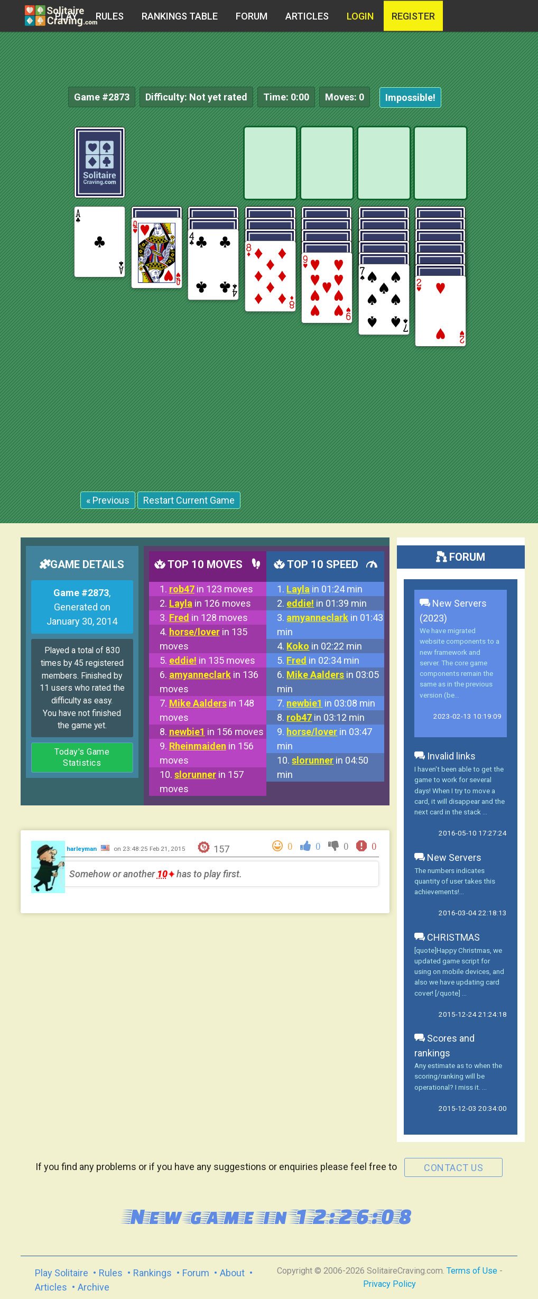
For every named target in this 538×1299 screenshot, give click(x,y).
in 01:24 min (324, 589)
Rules (110, 16)
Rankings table (180, 16)
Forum (251, 16)
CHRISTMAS (447, 937)
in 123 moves (211, 589)
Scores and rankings (444, 1046)
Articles (307, 16)
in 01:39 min (326, 603)
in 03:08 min (330, 703)
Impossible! (410, 97)
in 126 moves (210, 603)
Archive (93, 1287)
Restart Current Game (189, 500)
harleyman (82, 848)
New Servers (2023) (453, 611)
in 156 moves (216, 731)
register (413, 16)
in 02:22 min (324, 646)
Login (360, 16)
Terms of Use (472, 1271)
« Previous (107, 500)
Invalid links (445, 756)
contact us (453, 1167)
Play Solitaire (61, 1272)
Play (66, 16)
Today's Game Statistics (81, 757)
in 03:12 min (325, 717)
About (232, 1272)
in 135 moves (212, 660)
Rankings (152, 1272)
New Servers (447, 857)
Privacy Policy (389, 1284)
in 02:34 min (322, 660)
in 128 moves (208, 617)
